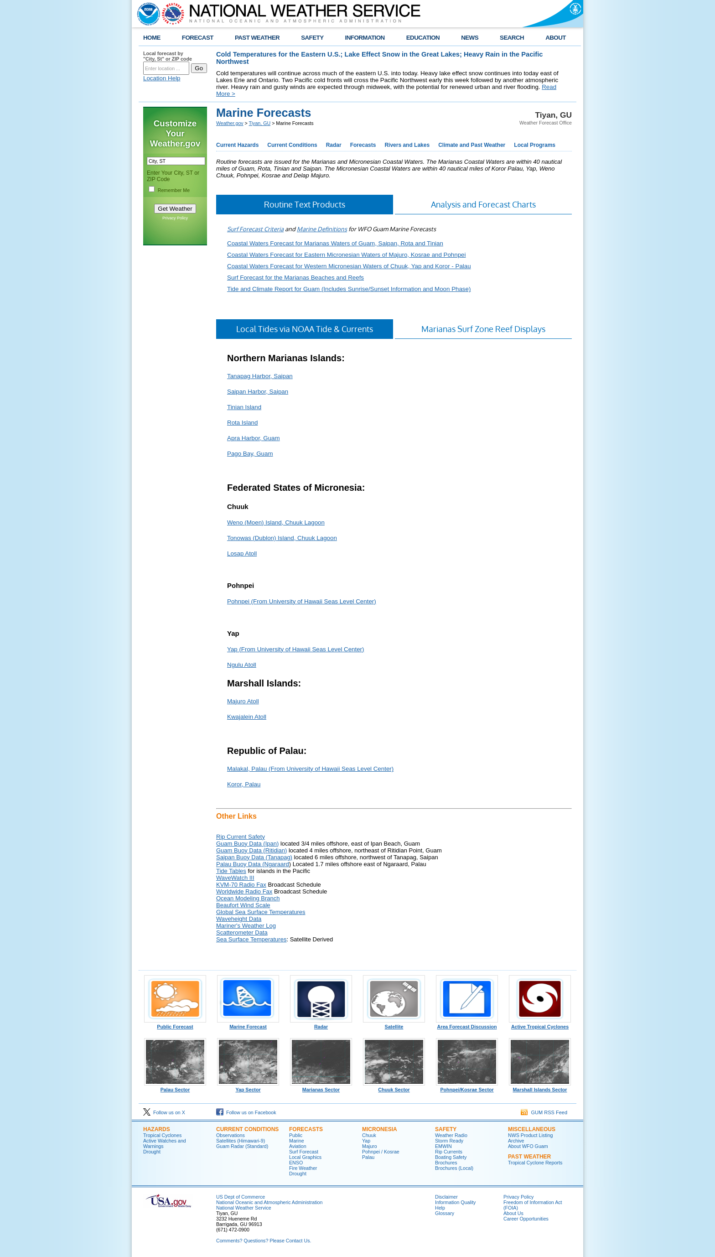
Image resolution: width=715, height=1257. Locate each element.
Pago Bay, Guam (250, 453)
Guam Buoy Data (239, 843)
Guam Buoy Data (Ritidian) (251, 850)
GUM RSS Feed (544, 1112)
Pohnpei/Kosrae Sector (467, 1087)
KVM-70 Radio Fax (241, 884)
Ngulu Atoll (241, 664)
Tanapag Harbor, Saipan (260, 376)
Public (295, 1135)
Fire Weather (303, 1168)
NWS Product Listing (530, 1135)
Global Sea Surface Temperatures (261, 912)
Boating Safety (450, 1157)
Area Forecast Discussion (467, 1024)
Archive (516, 1140)
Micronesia (379, 1129)
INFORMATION (365, 37)
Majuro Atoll (243, 701)
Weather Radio (451, 1135)
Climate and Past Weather (471, 145)
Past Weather (529, 1156)
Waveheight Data (238, 918)
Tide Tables (231, 870)
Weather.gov (230, 123)
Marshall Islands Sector (540, 1087)
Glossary (444, 1213)
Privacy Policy (175, 218)
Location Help (162, 78)
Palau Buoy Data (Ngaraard (252, 864)
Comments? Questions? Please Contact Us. (263, 1240)
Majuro (369, 1146)
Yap (366, 1140)
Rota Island (242, 422)
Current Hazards (237, 145)
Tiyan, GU (260, 123)
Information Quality (455, 1202)
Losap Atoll (242, 553)
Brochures (446, 1162)
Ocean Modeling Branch (248, 898)
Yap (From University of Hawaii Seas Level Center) (295, 649)
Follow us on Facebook (246, 1112)
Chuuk (369, 1135)
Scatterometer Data (242, 932)
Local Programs (534, 145)
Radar (334, 145)
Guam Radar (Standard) (242, 1146)
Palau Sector (175, 1087)
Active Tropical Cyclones (540, 1024)
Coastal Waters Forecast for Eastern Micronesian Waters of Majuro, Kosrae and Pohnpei (346, 254)
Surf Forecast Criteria (255, 229)
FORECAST (197, 37)
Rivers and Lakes (407, 145)
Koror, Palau (243, 784)
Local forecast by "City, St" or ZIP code (167, 56)
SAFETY (312, 37)
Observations (230, 1135)
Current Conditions (292, 145)
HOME (152, 37)
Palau (368, 1157)
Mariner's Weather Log (246, 925)
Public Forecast (175, 1024)
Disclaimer (446, 1197)
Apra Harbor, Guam (253, 438)
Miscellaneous (531, 1129)
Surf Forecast (303, 1151)
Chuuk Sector (394, 1087)
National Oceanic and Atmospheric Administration (269, 1202)
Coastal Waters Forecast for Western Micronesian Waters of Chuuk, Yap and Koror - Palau (349, 266)
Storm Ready (449, 1140)
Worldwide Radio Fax (244, 891)
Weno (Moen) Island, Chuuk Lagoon (276, 522)
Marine (296, 1140)
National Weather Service (243, 1207)
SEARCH (512, 37)
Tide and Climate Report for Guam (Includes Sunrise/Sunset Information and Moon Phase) (349, 289)
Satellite (394, 1024)
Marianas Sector (321, 1087)
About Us (513, 1213)
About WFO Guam (528, 1146)
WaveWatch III (235, 877)
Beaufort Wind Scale (243, 905)
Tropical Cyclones (162, 1135)
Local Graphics (305, 1157)
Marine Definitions (322, 229)
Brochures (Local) (454, 1168)
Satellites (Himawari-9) (240, 1140)
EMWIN (443, 1146)
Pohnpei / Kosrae (380, 1151)
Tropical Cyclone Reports (535, 1162)
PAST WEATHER (257, 37)
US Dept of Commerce (240, 1197)
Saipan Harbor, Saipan (257, 391)
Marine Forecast (248, 1024)
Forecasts (363, 145)
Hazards (156, 1129)
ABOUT (555, 37)
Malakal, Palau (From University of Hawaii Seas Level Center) (310, 768)
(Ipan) (270, 843)
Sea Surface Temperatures (251, 939)
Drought (152, 1151)
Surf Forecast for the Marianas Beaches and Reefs (295, 277)
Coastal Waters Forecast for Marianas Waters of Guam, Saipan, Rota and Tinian (335, 243)
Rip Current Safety (240, 836)
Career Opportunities (526, 1218)
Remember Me (174, 190)
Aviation (297, 1146)
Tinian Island (244, 407)
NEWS (469, 37)
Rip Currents (448, 1151)
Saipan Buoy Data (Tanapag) (254, 857)
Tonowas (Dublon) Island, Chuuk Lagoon (282, 538)
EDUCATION (423, 37)
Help (440, 1207)
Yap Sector (248, 1087)
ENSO (296, 1162)
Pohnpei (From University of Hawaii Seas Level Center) (301, 601)
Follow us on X (164, 1112)
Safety (445, 1129)
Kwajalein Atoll (246, 716)
